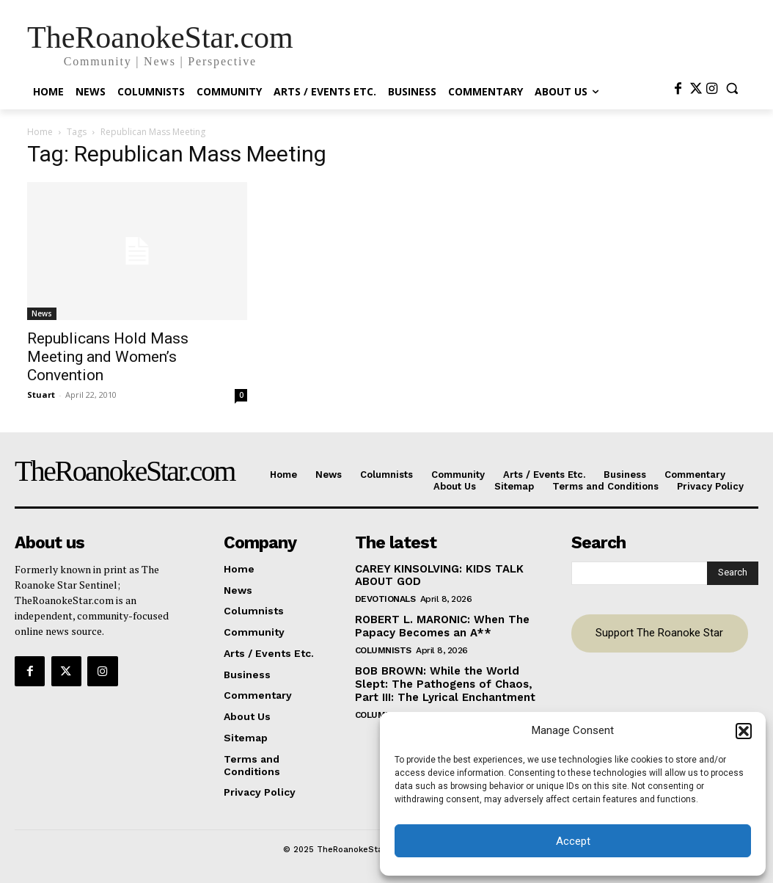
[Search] (732, 572)
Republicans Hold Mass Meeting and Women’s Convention (107, 357)
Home (40, 132)
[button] (743, 731)
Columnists (383, 646)
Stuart (41, 394)
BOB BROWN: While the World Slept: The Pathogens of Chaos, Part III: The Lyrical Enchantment (440, 679)
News (42, 313)
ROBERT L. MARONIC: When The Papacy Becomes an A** (437, 623)
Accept (573, 841)
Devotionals (385, 597)
